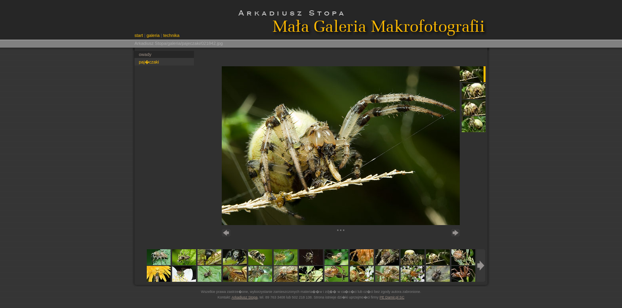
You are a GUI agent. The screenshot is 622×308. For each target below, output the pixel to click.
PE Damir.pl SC (392, 297)
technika (171, 35)
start (138, 35)
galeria (152, 35)
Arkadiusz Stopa (245, 297)
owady (145, 54)
